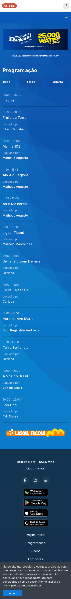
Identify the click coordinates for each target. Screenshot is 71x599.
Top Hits (10, 405)
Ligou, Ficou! (13, 232)
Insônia (8, 100)
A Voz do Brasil (15, 376)
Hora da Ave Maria (18, 319)
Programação (35, 543)
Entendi (12, 593)
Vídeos (35, 551)
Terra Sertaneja (15, 290)
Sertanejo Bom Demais (22, 261)
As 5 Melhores (15, 204)
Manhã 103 (11, 146)
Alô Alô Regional (16, 175)
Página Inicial (35, 535)
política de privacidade (26, 585)
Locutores (35, 559)
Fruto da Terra (15, 117)
